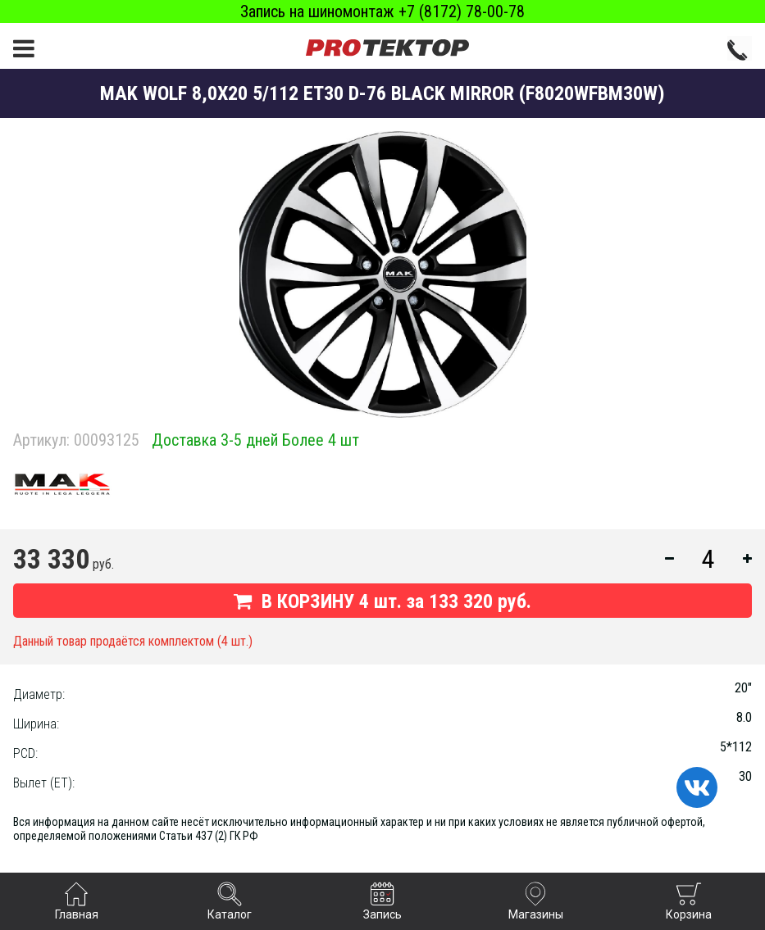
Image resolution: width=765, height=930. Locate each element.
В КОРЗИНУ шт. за (382, 601)
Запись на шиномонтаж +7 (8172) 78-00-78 (382, 11)
